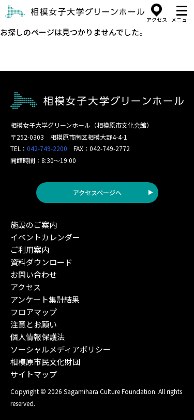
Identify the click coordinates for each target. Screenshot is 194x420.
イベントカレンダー (45, 237)
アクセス (25, 286)
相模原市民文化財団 (45, 361)
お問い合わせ (33, 274)
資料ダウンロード (41, 261)
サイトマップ (33, 374)
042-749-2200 (47, 148)
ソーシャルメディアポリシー (60, 349)
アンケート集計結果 (45, 299)
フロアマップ (33, 311)
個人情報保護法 (37, 336)
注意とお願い (33, 324)
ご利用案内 (29, 249)
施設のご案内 (33, 224)
